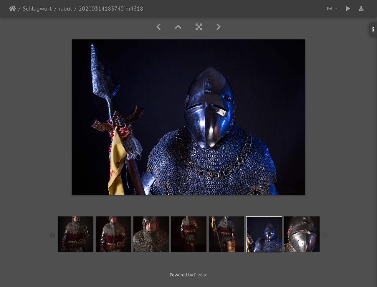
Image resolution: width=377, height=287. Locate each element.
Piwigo (201, 275)
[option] (76, 234)
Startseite (12, 8)
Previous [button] (52, 235)
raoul (65, 8)
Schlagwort (37, 8)
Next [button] (325, 235)
